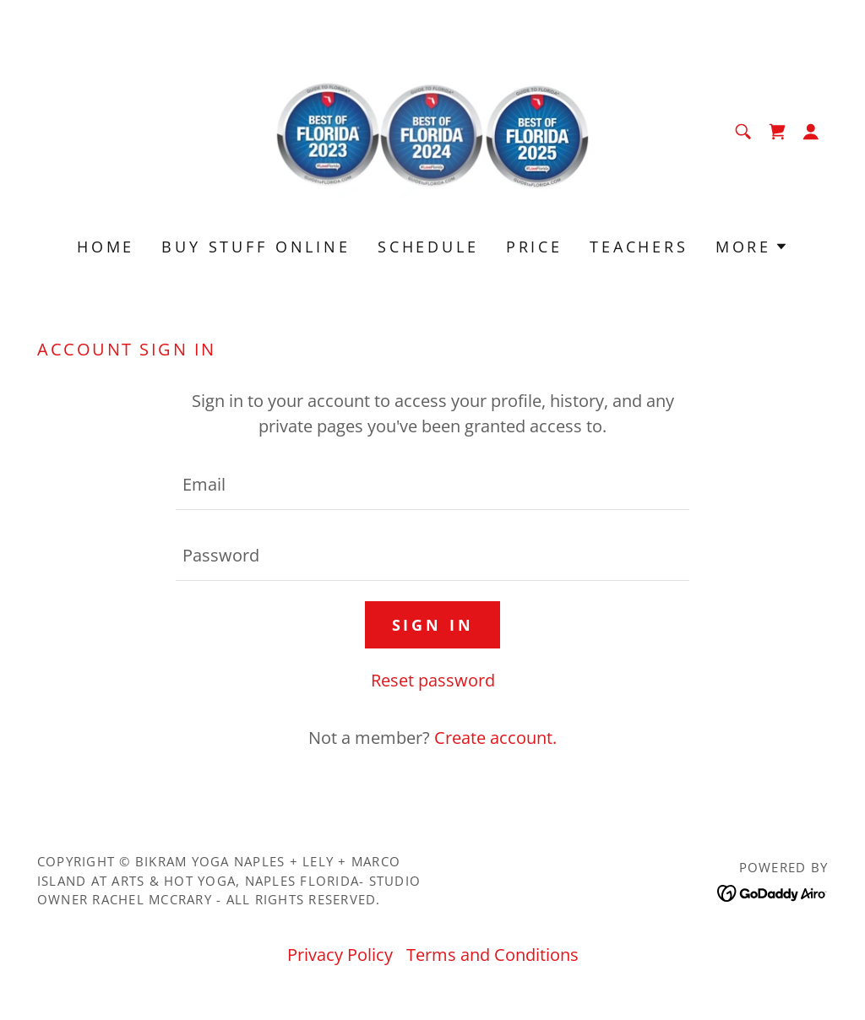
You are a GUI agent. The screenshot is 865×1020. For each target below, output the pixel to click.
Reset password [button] (433, 680)
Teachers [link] (639, 246)
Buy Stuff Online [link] (256, 246)
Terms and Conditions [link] (492, 954)
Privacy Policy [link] (340, 954)
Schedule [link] (428, 246)
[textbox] (432, 484)
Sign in (433, 625)
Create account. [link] (495, 737)
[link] (432, 129)
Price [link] (534, 246)
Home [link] (105, 246)
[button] (811, 132)
